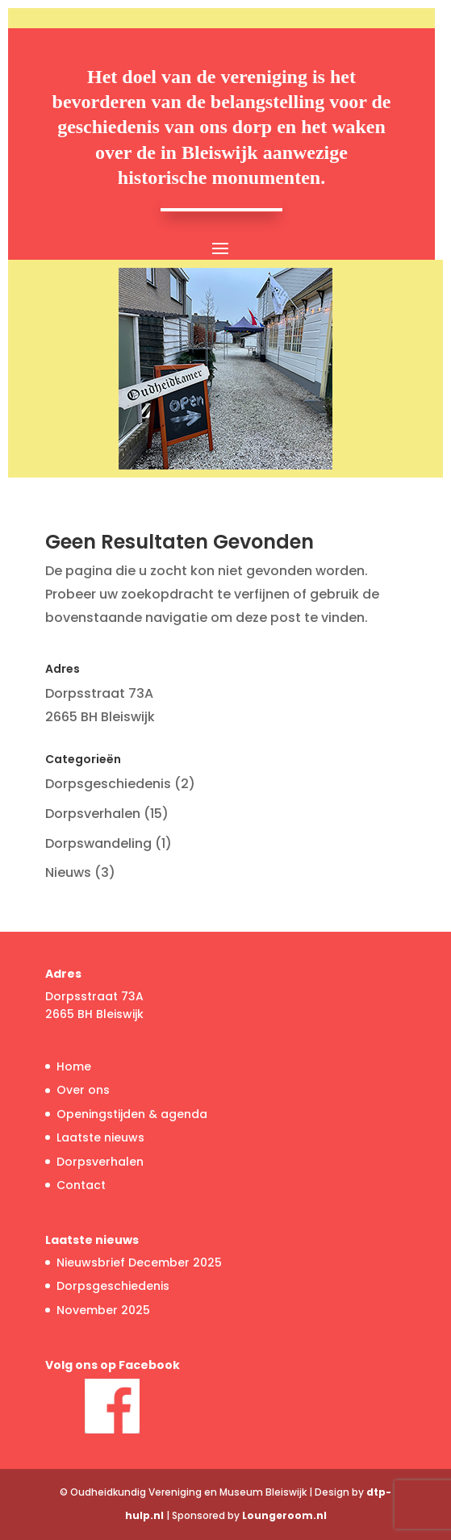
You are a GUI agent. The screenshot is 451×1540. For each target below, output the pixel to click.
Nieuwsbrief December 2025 (139, 1262)
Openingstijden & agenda (131, 1114)
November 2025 (103, 1310)
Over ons (83, 1090)
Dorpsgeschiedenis (108, 783)
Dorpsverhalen (92, 813)
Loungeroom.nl (284, 1515)
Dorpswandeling (98, 843)
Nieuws (68, 872)
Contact (81, 1185)
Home (73, 1066)
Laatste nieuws (100, 1137)
